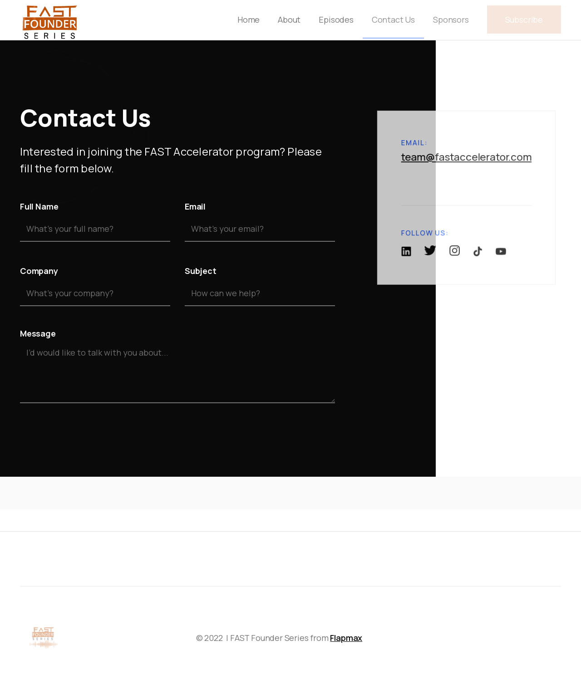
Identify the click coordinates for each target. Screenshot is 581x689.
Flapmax (346, 637)
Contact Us (393, 19)
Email (195, 206)
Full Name (39, 206)
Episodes (336, 19)
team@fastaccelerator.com (467, 166)
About (289, 19)
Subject (201, 270)
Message (38, 333)
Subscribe (524, 19)
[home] (49, 20)
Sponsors (451, 19)
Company (39, 270)
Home (248, 19)
